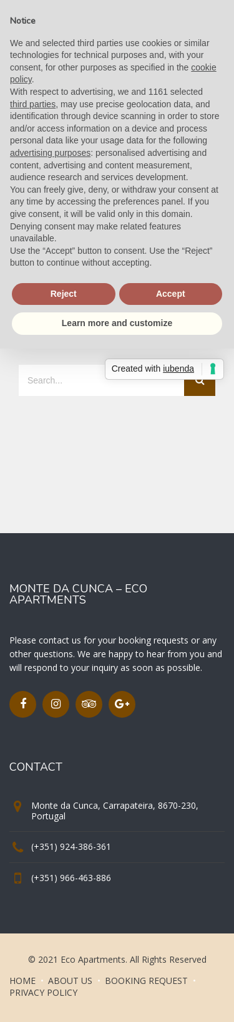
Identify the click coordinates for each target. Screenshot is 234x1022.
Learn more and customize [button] (117, 323)
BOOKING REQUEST (146, 980)
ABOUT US (70, 980)
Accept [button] (170, 294)
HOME (22, 980)
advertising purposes (50, 153)
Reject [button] (64, 294)
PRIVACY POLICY (43, 992)
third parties (33, 104)
